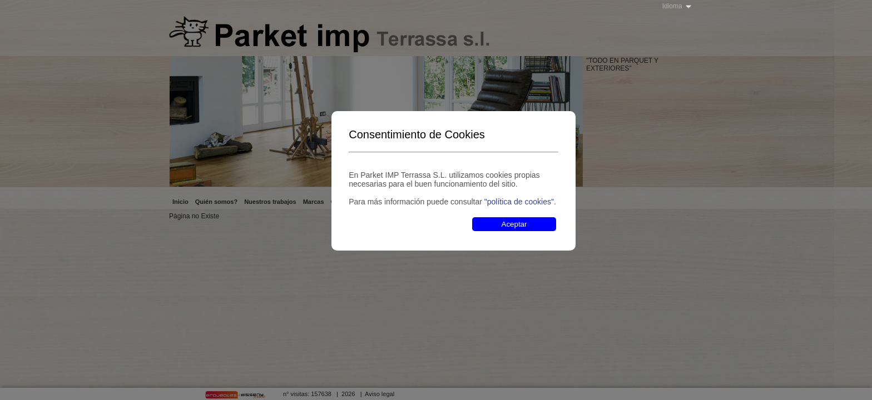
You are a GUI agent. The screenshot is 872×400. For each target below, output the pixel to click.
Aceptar (514, 224)
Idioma (672, 6)
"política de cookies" (519, 201)
